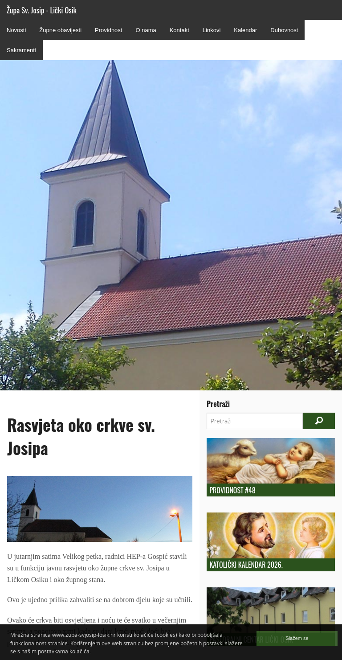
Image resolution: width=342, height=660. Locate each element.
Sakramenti (21, 50)
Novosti (16, 30)
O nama (145, 30)
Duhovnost (284, 30)
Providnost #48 (232, 490)
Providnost (108, 30)
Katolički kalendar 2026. (245, 564)
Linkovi (211, 30)
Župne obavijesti (60, 30)
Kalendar (245, 30)
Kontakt (179, 30)
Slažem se (296, 638)
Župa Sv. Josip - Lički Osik (42, 10)
